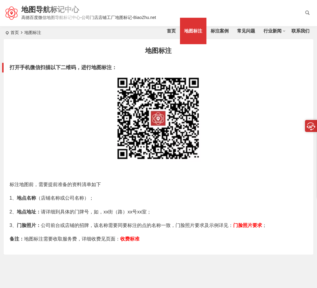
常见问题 (246, 30)
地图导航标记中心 (50, 9)
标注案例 (220, 30)
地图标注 (193, 30)
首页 (171, 30)
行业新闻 (273, 30)
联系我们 (300, 30)
